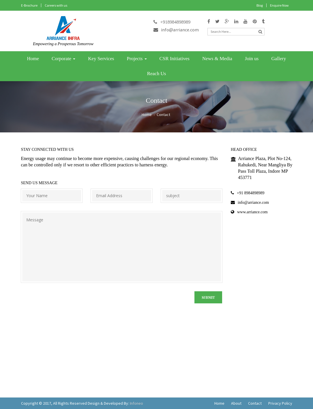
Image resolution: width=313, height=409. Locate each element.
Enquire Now (279, 5)
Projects (137, 58)
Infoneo (136, 403)
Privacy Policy (280, 403)
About (236, 403)
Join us (252, 58)
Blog (259, 5)
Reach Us (156, 73)
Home (33, 58)
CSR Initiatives (175, 58)
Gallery (278, 58)
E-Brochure (29, 5)
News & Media (217, 58)
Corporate (63, 58)
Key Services (101, 58)
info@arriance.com (176, 30)
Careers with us (56, 5)
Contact (255, 403)
